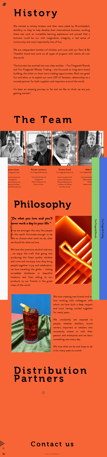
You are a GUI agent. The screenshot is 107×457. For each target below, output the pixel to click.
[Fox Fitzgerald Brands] (95, 228)
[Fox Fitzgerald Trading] (102, 228)
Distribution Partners (51, 374)
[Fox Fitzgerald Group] (11, 228)
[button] (2, 443)
